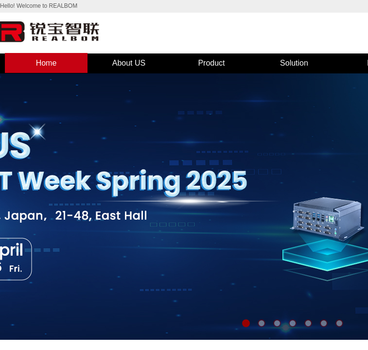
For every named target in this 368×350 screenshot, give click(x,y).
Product (211, 63)
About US (128, 63)
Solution (294, 63)
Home (46, 63)
